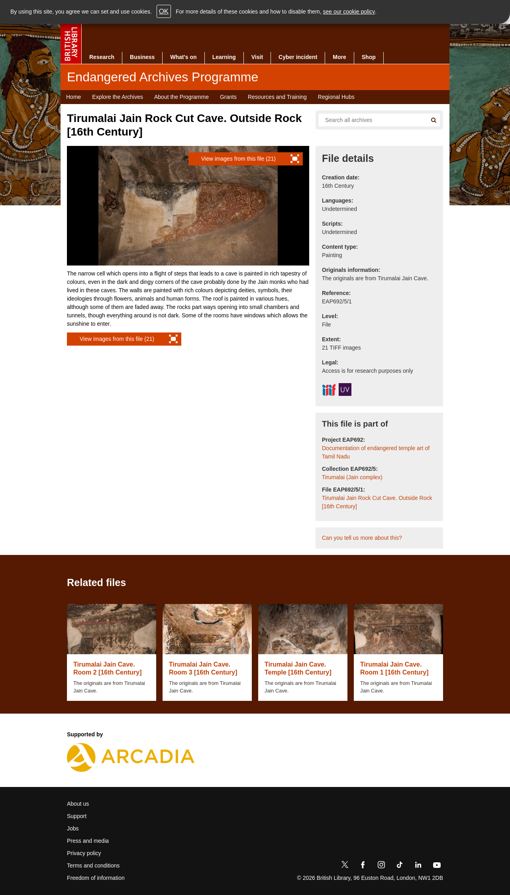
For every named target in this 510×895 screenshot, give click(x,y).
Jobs (73, 828)
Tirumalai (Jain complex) (352, 477)
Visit (257, 57)
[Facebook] (363, 866)
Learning (224, 57)
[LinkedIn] (418, 866)
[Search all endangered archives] (370, 120)
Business (142, 57)
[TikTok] (400, 866)
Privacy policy (84, 853)
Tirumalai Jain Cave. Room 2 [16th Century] (107, 668)
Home (73, 97)
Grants (228, 97)
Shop (369, 57)
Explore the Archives (117, 97)
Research (101, 57)
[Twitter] (345, 866)
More (339, 57)
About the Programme (181, 97)
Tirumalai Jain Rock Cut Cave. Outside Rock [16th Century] (377, 502)
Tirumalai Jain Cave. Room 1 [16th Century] (394, 668)
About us (78, 804)
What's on (183, 57)
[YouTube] (436, 866)
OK (164, 11)
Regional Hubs (336, 97)
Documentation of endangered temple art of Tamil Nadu (376, 452)
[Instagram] (381, 866)
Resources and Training (277, 97)
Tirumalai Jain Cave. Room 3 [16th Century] (203, 668)
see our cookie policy (349, 11)
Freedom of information (96, 878)
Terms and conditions (93, 865)
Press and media (88, 841)
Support (76, 816)
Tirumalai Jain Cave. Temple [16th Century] (298, 668)
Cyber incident (298, 57)
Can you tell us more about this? (362, 538)
